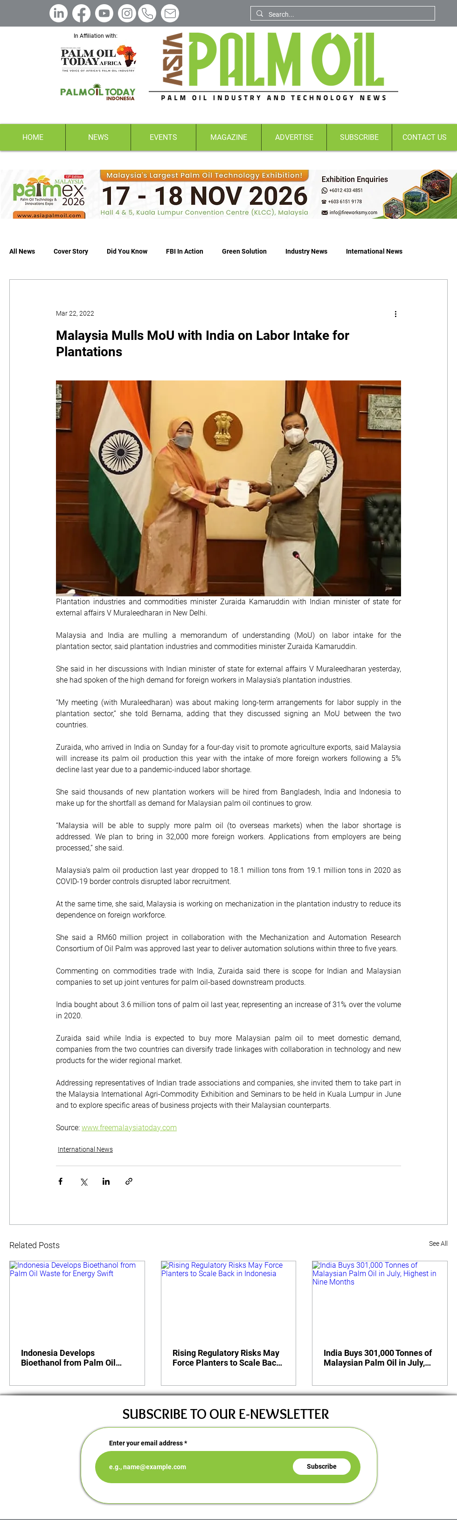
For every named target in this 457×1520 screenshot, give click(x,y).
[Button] (228, 194)
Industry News (306, 251)
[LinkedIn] (58, 13)
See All (438, 1243)
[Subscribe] (322, 1466)
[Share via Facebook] (60, 1181)
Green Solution (244, 251)
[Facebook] (81, 13)
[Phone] (147, 13)
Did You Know (127, 251)
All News (22, 251)
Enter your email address (146, 1443)
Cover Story (71, 251)
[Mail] (170, 13)
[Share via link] (129, 1181)
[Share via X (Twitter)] (83, 1181)
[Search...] (342, 15)
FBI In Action (184, 251)
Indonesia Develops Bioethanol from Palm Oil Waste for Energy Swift (68, 1358)
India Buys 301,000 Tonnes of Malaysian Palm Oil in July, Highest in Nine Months (378, 1358)
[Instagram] (127, 13)
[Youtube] (104, 13)
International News (374, 251)
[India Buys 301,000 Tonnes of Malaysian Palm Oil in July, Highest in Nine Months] (379, 1299)
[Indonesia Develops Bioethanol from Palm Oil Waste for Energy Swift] (77, 1299)
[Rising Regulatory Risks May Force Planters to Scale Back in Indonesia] (228, 1299)
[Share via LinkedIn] (106, 1181)
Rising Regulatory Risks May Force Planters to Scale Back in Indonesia (227, 1358)
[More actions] (395, 313)
